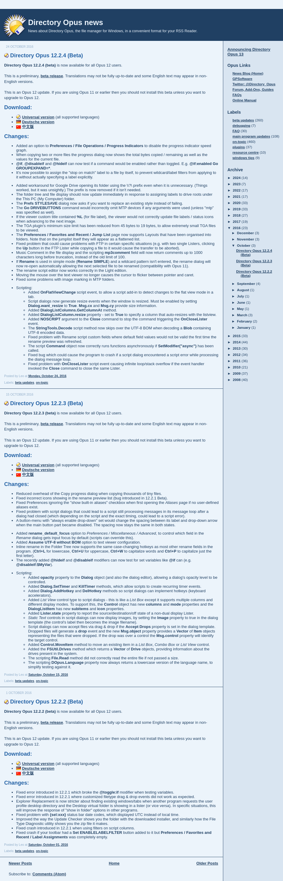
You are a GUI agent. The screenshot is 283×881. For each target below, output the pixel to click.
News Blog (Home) (247, 73)
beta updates (24, 382)
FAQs (237, 95)
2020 (237, 203)
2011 (237, 361)
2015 (237, 336)
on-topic (42, 382)
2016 (237, 228)
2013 (237, 348)
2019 (237, 209)
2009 (237, 373)
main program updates (251, 136)
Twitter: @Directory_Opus (254, 84)
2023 (237, 184)
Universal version (38, 117)
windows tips (243, 158)
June (241, 302)
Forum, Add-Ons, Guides (253, 89)
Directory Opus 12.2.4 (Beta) (46, 55)
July (241, 296)
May (241, 309)
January (244, 327)
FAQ (236, 131)
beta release (52, 76)
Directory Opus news (65, 22)
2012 (237, 355)
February (245, 321)
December (246, 233)
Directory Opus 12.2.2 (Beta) (46, 702)
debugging (241, 125)
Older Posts (207, 863)
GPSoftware (242, 79)
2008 (237, 380)
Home (114, 863)
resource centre (245, 152)
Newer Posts (20, 863)
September (246, 284)
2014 (237, 342)
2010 (237, 367)
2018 (237, 215)
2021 (237, 196)
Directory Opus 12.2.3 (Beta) (46, 403)
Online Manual (244, 100)
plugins (238, 147)
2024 (237, 178)
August (243, 290)
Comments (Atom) (49, 874)
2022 (237, 190)
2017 (237, 221)
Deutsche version (38, 122)
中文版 (28, 126)
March (242, 315)
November (246, 239)
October (244, 245)
